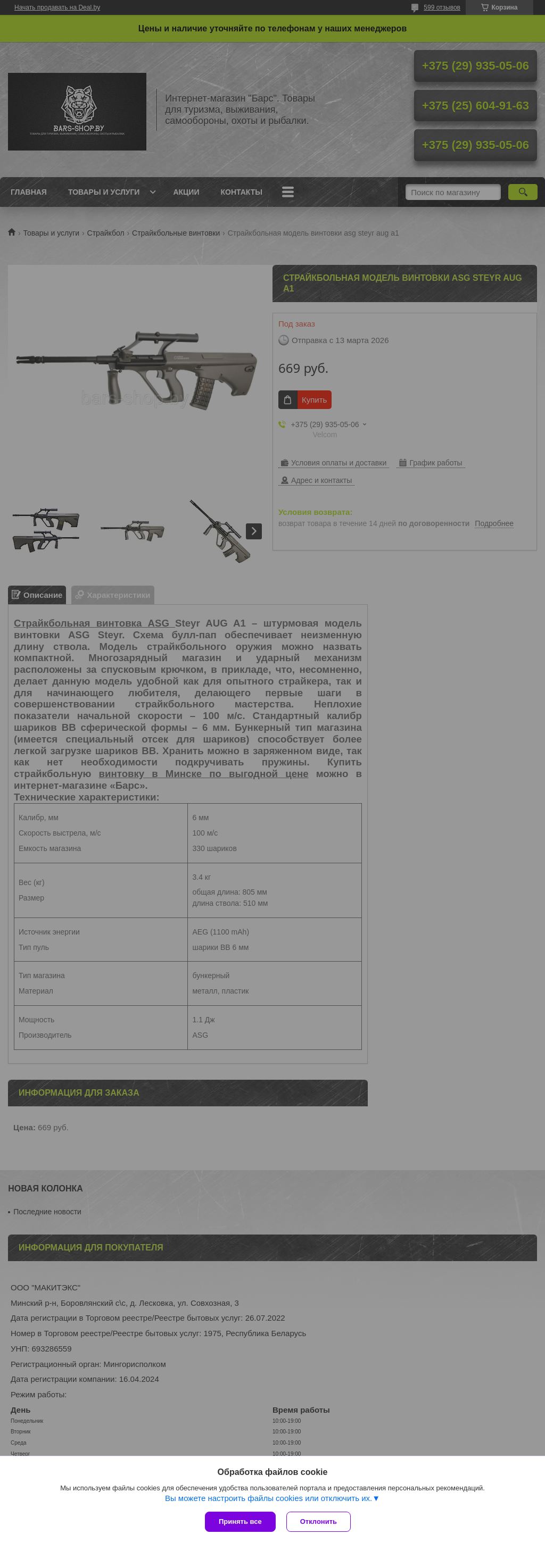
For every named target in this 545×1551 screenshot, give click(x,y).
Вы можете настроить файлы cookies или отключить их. (268, 1498)
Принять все (240, 1521)
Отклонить (318, 1521)
